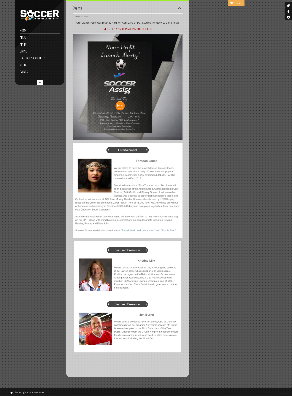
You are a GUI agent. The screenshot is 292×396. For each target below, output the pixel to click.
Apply (23, 44)
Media (23, 65)
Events (24, 71)
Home (23, 30)
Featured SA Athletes (32, 58)
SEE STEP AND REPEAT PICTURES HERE (128, 28)
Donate (236, 3)
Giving (23, 51)
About (24, 37)
